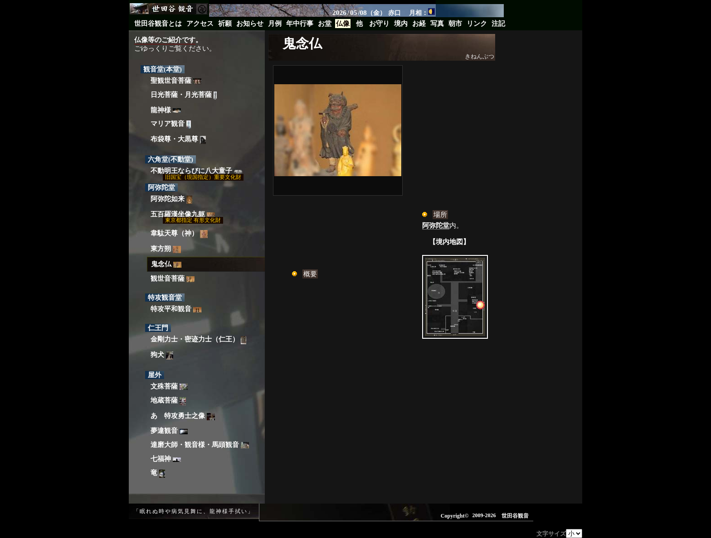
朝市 (455, 23)
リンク (477, 23)
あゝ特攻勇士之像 (183, 416)
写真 (437, 23)
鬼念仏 (166, 264)
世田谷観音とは (158, 23)
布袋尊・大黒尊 (178, 140)
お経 (419, 23)
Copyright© (455, 516)
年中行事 (299, 23)
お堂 (324, 23)
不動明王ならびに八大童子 (196, 170)
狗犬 (162, 355)
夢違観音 (169, 430)
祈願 (225, 23)
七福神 (166, 458)
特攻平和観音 (176, 308)
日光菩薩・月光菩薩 (184, 95)
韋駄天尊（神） (179, 234)
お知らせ (249, 23)
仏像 (343, 23)
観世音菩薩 (173, 278)
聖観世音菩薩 (176, 80)
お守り (379, 23)
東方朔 (166, 249)
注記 (498, 23)
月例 (275, 23)
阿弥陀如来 (171, 199)
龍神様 (166, 110)
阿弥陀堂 (435, 225)
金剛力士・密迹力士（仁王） (198, 340)
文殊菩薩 (169, 386)
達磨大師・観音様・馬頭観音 (200, 445)
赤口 (394, 12)
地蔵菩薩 (168, 401)
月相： (422, 12)
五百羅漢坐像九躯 (183, 214)
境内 (401, 23)
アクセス (200, 23)
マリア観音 (171, 124)
